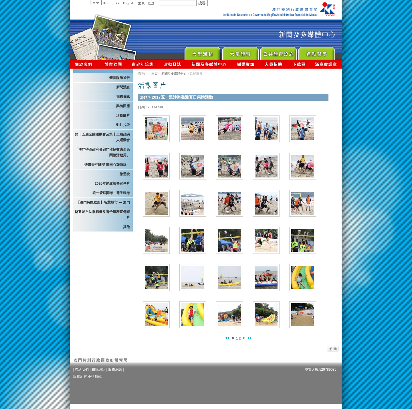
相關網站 (98, 370)
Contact (151, 2)
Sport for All (240, 52)
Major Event (202, 52)
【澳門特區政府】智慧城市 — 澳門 (103, 202)
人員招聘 (273, 64)
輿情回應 (123, 106)
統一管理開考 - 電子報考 (111, 193)
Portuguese (111, 2)
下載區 (299, 64)
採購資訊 (245, 64)
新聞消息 (123, 87)
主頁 (141, 2)
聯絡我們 (82, 370)
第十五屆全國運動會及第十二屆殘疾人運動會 (102, 137)
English (128, 2)
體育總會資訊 (113, 64)
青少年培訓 (143, 64)
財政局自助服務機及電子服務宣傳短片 (102, 215)
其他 (126, 227)
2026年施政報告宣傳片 (112, 183)
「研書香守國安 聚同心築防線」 (105, 165)
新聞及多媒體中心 (209, 64)
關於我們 (84, 64)
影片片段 (123, 125)
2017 (143, 97)
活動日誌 (172, 64)
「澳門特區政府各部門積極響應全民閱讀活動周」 (102, 152)
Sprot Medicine (316, 52)
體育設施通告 (119, 78)
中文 (95, 2)
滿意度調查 (326, 64)
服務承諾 (115, 370)
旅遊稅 (125, 174)
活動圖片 (123, 115)
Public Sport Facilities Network (278, 52)
